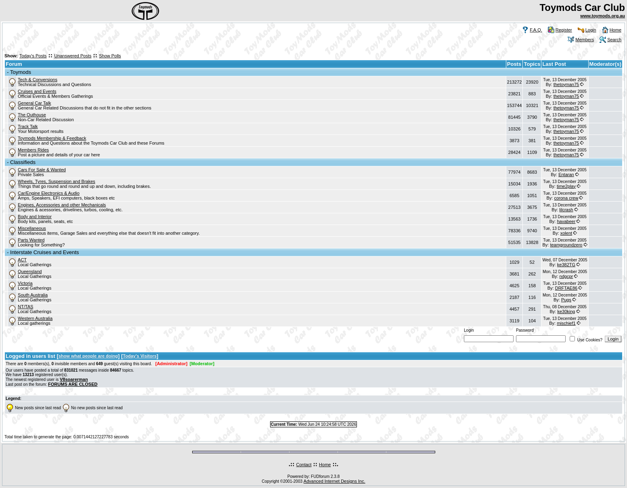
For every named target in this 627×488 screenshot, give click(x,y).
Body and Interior (35, 216)
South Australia (33, 294)
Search (614, 39)
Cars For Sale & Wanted (42, 169)
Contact (304, 464)
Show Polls (110, 55)
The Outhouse (32, 114)
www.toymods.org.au (602, 15)
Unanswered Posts (72, 55)
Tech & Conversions (37, 79)
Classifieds (23, 162)
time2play (566, 186)
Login (590, 29)
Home (615, 29)
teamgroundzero (566, 244)
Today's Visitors (140, 355)
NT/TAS (25, 306)
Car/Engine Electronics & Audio (49, 193)
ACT (22, 259)
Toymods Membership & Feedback (52, 138)
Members (584, 39)
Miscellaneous (32, 228)
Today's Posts (33, 55)
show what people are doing (88, 355)
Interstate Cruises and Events (44, 252)
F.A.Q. (536, 29)
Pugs (566, 299)
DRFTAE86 (566, 288)
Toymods (20, 72)
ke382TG (566, 264)
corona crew (566, 198)
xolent (566, 233)
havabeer (566, 221)
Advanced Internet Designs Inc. (334, 481)
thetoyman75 (566, 84)
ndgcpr (566, 276)
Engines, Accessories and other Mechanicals (62, 204)
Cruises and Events (37, 91)
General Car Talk (34, 103)
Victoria (25, 283)
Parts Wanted (31, 240)
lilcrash (566, 209)
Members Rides (33, 149)
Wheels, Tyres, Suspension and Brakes (56, 181)
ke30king (566, 311)
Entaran (566, 174)
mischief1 (566, 323)
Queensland (30, 271)
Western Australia (35, 318)
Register (564, 29)
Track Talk (28, 126)
